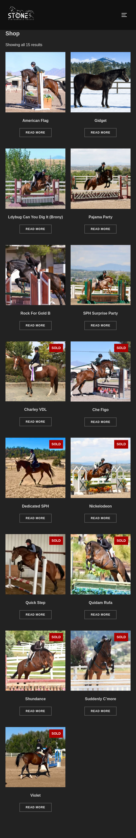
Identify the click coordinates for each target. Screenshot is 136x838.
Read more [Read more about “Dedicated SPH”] (35, 529)
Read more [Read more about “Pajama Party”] (100, 240)
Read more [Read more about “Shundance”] (35, 721)
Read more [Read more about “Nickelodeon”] (100, 529)
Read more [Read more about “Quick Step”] (35, 625)
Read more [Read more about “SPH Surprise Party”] (100, 336)
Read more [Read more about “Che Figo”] (100, 432)
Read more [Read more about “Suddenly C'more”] (100, 721)
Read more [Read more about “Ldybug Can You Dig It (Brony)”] (35, 240)
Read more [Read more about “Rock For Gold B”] (35, 336)
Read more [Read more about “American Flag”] (35, 143)
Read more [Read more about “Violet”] (35, 818)
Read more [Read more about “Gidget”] (100, 143)
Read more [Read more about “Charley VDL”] (35, 432)
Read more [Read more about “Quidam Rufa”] (100, 625)
